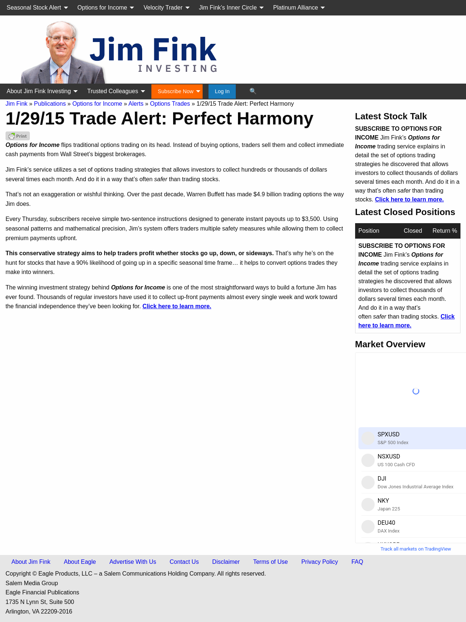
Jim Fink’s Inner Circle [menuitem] (228, 7)
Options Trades (170, 104)
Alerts (136, 104)
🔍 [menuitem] (253, 91)
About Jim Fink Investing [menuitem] (39, 91)
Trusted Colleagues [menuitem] (112, 91)
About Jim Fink (30, 562)
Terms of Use (270, 562)
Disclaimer (226, 562)
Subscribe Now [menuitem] (175, 91)
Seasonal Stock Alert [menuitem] (34, 7)
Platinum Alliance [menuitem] (295, 7)
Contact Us (184, 562)
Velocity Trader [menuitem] (163, 7)
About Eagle (80, 562)
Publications (50, 104)
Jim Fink (17, 104)
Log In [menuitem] (222, 91)
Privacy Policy (319, 562)
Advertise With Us (132, 562)
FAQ (357, 562)
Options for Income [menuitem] (102, 7)
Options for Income (97, 104)
